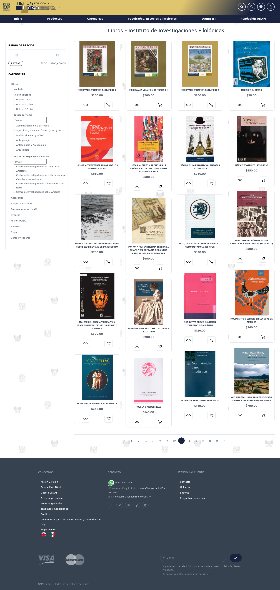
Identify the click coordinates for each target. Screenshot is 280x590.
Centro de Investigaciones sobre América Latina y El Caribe (38, 193)
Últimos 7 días (24, 99)
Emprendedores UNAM (24, 209)
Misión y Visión (49, 481)
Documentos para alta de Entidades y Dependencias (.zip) (71, 521)
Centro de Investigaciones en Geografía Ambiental (37, 168)
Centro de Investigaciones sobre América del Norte (40, 185)
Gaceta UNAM (49, 492)
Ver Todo (18, 89)
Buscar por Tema (23, 114)
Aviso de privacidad (52, 497)
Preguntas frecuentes (192, 497)
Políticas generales (51, 503)
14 (203, 440)
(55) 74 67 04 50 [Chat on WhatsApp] (120, 482)
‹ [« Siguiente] (124, 440)
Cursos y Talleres (20, 237)
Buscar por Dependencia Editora (31, 156)
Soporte (184, 492)
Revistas (16, 226)
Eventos (15, 214)
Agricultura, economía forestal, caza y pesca (40, 130)
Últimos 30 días (24, 104)
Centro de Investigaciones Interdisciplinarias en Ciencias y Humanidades (41, 177)
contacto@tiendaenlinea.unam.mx (133, 496)
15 (210, 440)
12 (188, 440)
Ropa (14, 231)
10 (174, 440)
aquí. (211, 573)
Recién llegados (22, 94)
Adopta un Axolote (21, 203)
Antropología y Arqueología (31, 144)
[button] (242, 7)
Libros (14, 84)
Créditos (45, 514)
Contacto (185, 481)
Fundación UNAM (51, 487)
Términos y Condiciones (54, 508)
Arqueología (22, 149)
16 (217, 440)
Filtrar (16, 63)
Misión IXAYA (18, 220)
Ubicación (185, 487)
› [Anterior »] (224, 440)
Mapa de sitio (48, 529)
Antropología (23, 140)
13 (195, 440)
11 (181, 440)
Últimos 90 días (24, 109)
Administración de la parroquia (32, 125)
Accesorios (17, 197)
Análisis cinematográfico (29, 135)
